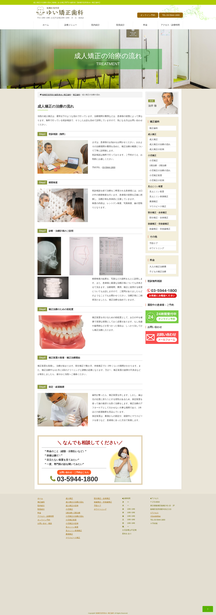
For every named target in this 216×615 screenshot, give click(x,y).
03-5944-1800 (108, 167)
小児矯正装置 (155, 175)
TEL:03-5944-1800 (171, 15)
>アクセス (154, 513)
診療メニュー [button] (70, 25)
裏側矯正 (153, 201)
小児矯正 (153, 160)
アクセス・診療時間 (170, 25)
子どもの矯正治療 (157, 271)
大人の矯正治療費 (157, 266)
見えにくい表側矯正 (158, 196)
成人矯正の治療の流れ (159, 144)
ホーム (46, 25)
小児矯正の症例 (156, 180)
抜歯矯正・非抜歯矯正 (159, 229)
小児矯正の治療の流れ (159, 170)
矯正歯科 (153, 128)
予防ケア (153, 243)
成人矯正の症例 (156, 149)
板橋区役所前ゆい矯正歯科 (105, 613)
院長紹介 (120, 25)
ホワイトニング (156, 248)
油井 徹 (152, 103)
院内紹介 (95, 25)
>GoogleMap (155, 516)
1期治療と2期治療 (73, 513)
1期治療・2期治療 (157, 165)
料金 (145, 25)
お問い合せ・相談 (45, 523)
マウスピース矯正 (157, 206)
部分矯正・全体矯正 (158, 217)
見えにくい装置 (156, 191)
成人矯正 (153, 139)
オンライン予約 (147, 15)
